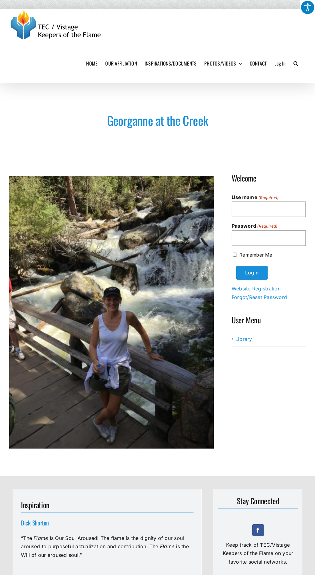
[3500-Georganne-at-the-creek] (111, 312)
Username (255, 197)
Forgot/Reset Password (259, 297)
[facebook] (258, 530)
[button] (295, 63)
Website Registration (256, 289)
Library (243, 339)
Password (255, 226)
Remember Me (255, 255)
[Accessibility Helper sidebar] (307, 7)
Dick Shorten (35, 522)
